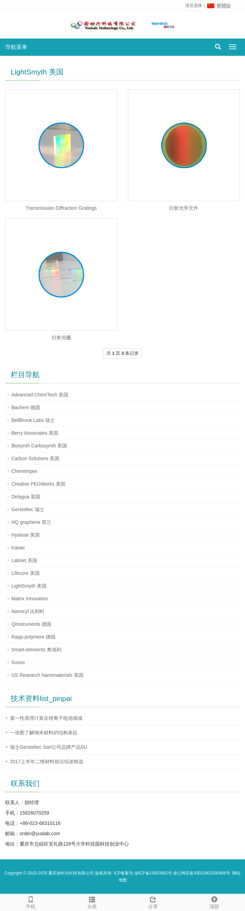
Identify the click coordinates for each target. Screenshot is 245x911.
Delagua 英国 (25, 496)
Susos (18, 662)
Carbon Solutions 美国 (35, 458)
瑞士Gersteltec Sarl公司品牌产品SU (48, 747)
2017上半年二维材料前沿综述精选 (46, 761)
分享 (153, 901)
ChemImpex (24, 471)
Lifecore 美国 (25, 573)
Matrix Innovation (29, 598)
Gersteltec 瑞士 (27, 509)
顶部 (214, 901)
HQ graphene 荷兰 (31, 522)
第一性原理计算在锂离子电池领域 (46, 718)
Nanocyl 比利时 (27, 611)
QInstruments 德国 (31, 624)
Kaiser (18, 547)
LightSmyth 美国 (29, 586)
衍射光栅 (61, 337)
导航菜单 (16, 47)
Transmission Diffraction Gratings (61, 208)
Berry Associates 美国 (34, 433)
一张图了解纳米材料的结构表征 (44, 732)
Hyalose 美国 (25, 535)
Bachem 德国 (25, 407)
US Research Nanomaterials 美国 (47, 675)
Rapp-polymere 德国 (33, 637)
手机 (30, 901)
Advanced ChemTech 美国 (39, 394)
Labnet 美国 (24, 560)
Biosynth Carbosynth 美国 (39, 445)
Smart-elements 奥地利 (36, 649)
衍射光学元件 (183, 208)
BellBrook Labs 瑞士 (33, 420)
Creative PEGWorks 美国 (38, 484)
